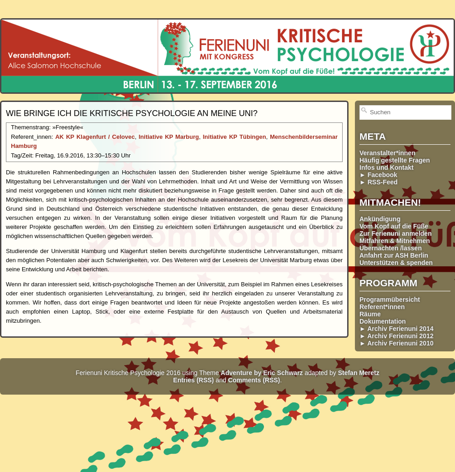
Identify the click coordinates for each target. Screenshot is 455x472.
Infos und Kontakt (386, 167)
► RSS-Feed (378, 182)
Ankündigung (379, 219)
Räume (370, 314)
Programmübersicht (389, 299)
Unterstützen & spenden (396, 262)
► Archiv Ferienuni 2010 (396, 343)
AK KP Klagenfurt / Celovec (95, 136)
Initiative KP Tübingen (234, 136)
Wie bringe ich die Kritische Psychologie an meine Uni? (132, 113)
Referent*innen (382, 306)
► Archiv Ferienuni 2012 (396, 336)
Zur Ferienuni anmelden (395, 233)
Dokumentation (382, 321)
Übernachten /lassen (390, 248)
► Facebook (378, 174)
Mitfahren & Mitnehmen (394, 240)
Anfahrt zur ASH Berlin (393, 255)
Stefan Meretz (358, 372)
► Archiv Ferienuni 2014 (396, 328)
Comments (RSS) (254, 380)
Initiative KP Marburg (169, 136)
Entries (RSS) (193, 380)
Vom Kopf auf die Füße (393, 226)
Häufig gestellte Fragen (394, 160)
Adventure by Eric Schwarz (262, 372)
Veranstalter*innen (387, 153)
